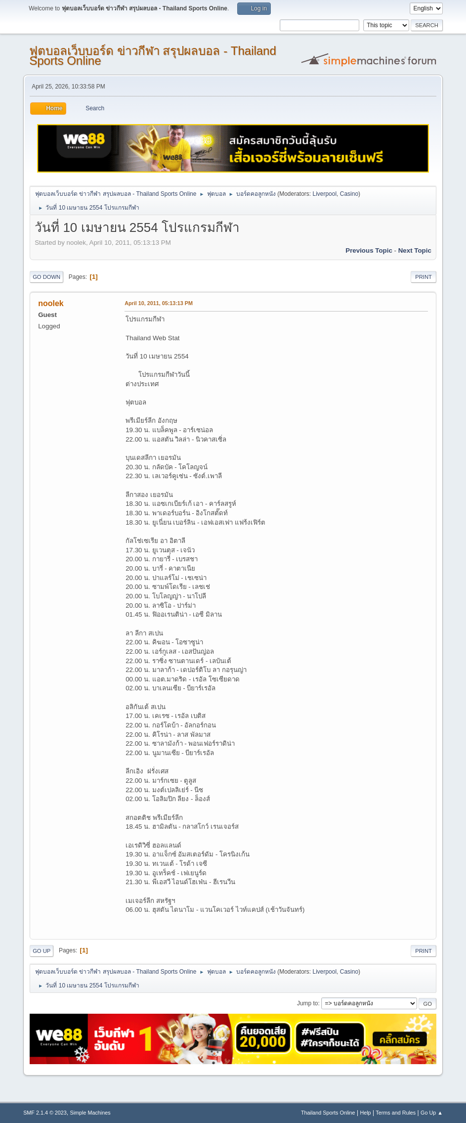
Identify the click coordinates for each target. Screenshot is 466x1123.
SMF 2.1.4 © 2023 (45, 1113)
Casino (349, 193)
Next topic (414, 250)
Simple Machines (90, 1113)
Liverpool (324, 193)
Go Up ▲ (432, 1113)
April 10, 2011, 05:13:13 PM (159, 303)
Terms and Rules (396, 1113)
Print (423, 277)
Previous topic (368, 250)
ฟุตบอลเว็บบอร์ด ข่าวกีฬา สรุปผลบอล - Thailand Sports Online (152, 55)
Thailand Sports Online (328, 1113)
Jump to (307, 1003)
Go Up (41, 951)
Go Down (46, 277)
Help (365, 1113)
